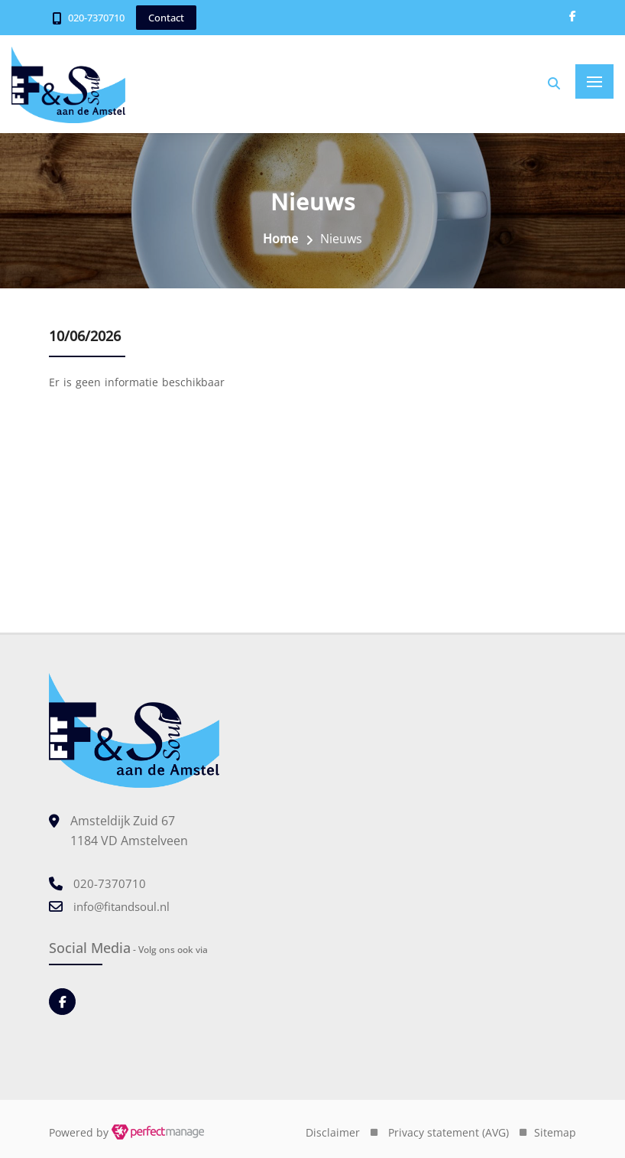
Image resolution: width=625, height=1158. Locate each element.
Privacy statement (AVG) (448, 1132)
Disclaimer (333, 1132)
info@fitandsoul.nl (121, 906)
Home (280, 238)
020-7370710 (96, 17)
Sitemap (555, 1132)
